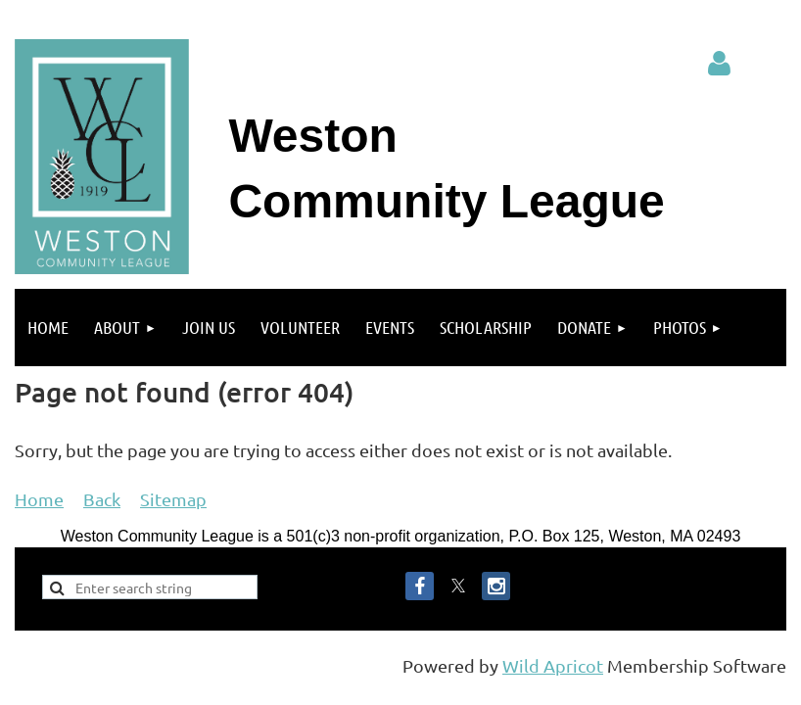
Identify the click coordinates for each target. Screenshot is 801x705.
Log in (719, 63)
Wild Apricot (552, 665)
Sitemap (173, 499)
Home (39, 499)
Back (101, 499)
